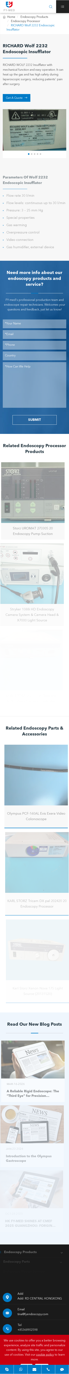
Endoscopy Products (34, 17)
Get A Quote (16, 98)
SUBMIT (34, 420)
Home (11, 17)
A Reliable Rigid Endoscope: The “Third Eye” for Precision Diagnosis (31, 1094)
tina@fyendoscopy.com (32, 1314)
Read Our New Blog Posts (34, 1024)
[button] (28, 154)
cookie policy (45, 1354)
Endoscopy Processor (25, 21)
